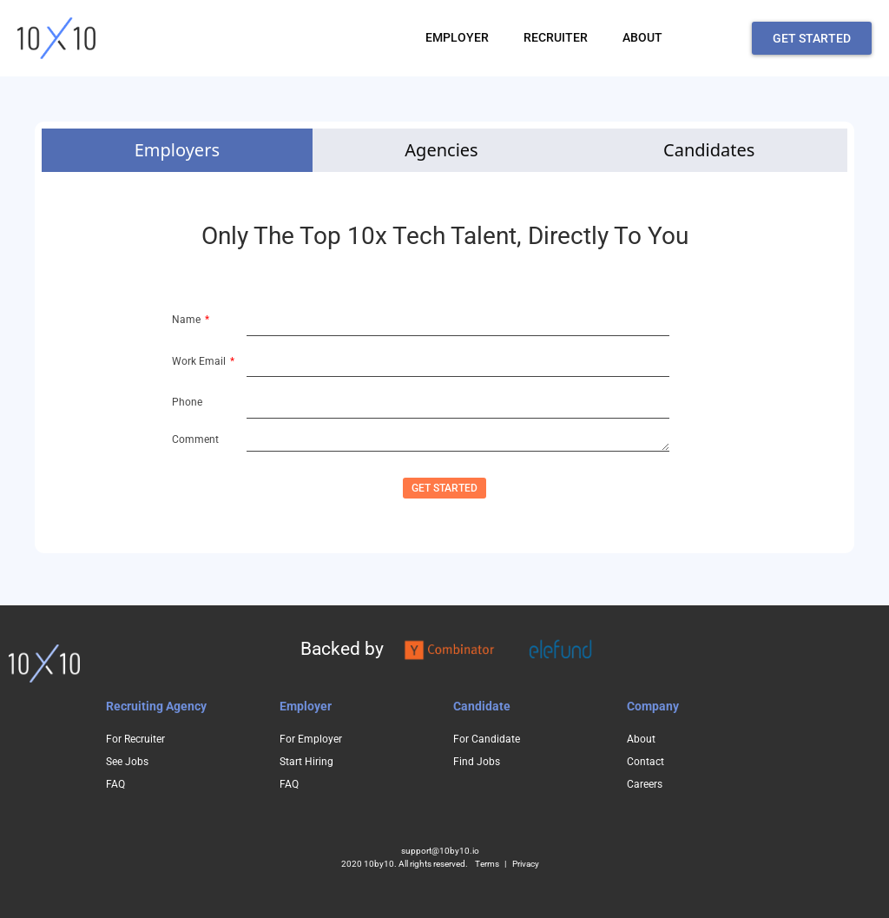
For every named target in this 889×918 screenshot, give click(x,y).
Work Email (200, 361)
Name (187, 320)
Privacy (525, 863)
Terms (487, 863)
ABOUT (642, 37)
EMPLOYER (457, 37)
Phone (187, 402)
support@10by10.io (440, 850)
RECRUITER (556, 37)
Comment (195, 439)
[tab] (177, 150)
